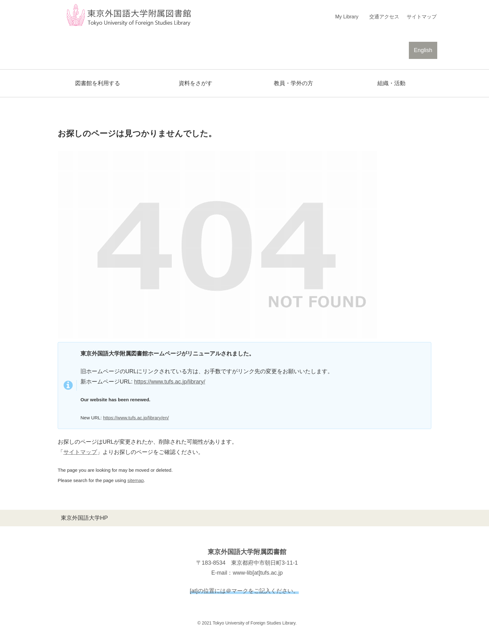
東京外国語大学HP (84, 518)
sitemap (135, 480)
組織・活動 (391, 83)
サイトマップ (80, 452)
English (423, 50)
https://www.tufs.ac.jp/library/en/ (136, 417)
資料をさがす (195, 83)
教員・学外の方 (293, 83)
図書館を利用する (97, 83)
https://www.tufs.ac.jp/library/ (169, 382)
